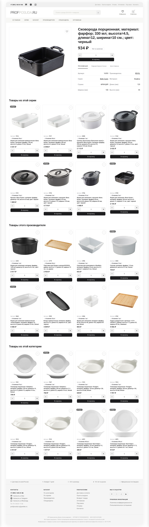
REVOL (137, 73)
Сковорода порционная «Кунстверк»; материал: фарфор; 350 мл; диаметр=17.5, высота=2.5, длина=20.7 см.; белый (123, 445)
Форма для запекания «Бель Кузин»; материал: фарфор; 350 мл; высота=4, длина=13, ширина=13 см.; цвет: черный (123, 199)
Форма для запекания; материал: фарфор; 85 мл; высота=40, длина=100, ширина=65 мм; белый (90, 322)
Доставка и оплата (83, 493)
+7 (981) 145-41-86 (17, 5)
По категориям (49, 493)
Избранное (122, 12)
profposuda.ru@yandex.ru (19, 506)
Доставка (97, 4)
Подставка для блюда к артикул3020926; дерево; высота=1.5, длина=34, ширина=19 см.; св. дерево (57, 267)
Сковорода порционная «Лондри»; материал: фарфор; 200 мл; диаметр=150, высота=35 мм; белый (123, 388)
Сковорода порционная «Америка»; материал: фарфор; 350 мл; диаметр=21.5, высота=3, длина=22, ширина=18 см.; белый (58, 388)
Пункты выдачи (106, 4)
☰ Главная (16, 20)
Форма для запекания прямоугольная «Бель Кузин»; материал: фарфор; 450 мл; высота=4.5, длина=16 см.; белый (58, 142)
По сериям (47, 495)
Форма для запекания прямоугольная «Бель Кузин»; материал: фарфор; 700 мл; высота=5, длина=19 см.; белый (25, 142)
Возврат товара (82, 498)
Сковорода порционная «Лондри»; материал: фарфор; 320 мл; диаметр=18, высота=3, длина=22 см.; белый (23, 445)
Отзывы (114, 4)
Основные (83, 66)
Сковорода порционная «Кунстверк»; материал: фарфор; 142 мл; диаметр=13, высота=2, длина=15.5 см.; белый (90, 445)
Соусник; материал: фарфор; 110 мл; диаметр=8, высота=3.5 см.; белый (121, 266)
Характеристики (99, 66)
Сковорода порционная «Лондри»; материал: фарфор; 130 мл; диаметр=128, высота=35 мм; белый (90, 388)
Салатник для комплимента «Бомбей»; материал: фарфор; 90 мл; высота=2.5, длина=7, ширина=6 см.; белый (89, 267)
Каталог (36, 20)
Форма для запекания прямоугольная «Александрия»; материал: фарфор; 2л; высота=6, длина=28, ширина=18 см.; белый (25, 322)
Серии (26, 20)
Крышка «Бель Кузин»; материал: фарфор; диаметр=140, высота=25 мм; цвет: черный (24, 198)
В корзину (96, 59)
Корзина (133, 12)
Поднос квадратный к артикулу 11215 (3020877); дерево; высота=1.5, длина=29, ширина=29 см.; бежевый (123, 322)
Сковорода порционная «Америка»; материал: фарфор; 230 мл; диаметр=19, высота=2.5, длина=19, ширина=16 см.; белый (23, 389)
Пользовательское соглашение (120, 505)
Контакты (135, 4)
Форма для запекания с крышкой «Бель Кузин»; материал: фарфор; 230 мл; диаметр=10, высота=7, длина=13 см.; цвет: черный (124, 143)
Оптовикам (121, 4)
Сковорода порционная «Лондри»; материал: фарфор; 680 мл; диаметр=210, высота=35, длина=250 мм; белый (57, 445)
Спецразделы (64, 20)
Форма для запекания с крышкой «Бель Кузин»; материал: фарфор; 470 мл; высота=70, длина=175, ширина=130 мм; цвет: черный (57, 200)
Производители (49, 20)
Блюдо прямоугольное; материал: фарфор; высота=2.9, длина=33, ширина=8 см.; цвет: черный (58, 322)
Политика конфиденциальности (121, 502)
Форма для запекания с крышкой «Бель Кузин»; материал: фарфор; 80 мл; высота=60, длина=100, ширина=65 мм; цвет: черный (89, 200)
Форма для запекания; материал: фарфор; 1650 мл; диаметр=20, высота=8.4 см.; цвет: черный (25, 267)
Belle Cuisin (104, 79)
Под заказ (129, 4)
